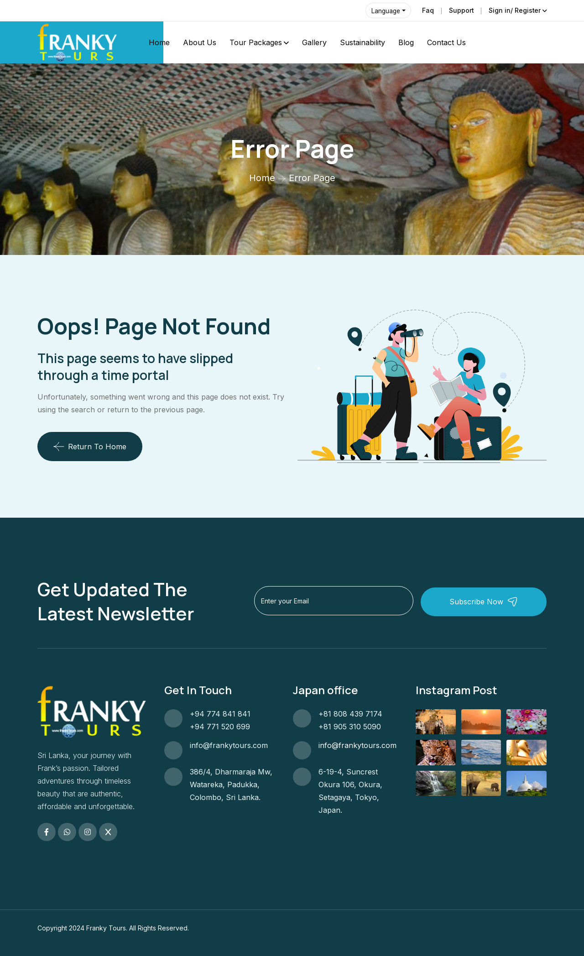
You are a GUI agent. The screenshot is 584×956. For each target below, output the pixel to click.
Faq (427, 10)
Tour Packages (255, 42)
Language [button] (385, 11)
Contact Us (446, 42)
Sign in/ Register (514, 10)
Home (159, 42)
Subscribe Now (495, 601)
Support (460, 10)
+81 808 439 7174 (350, 713)
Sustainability (362, 42)
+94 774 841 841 (220, 713)
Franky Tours (106, 928)
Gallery (314, 42)
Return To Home (89, 446)
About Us (199, 42)
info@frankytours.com (229, 745)
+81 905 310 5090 (349, 726)
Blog (406, 42)
